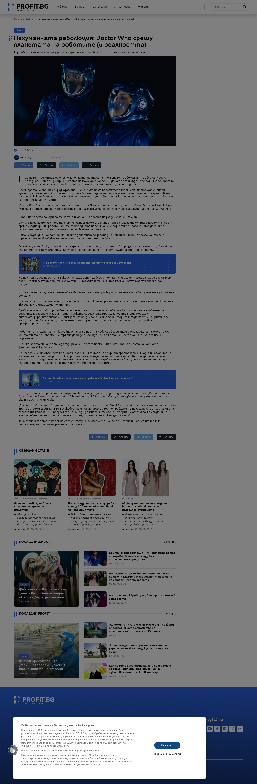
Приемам (167, 745)
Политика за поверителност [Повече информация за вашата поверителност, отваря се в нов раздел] (52, 746)
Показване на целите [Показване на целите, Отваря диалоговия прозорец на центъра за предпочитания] (167, 754)
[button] (12, 750)
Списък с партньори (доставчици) (41, 769)
